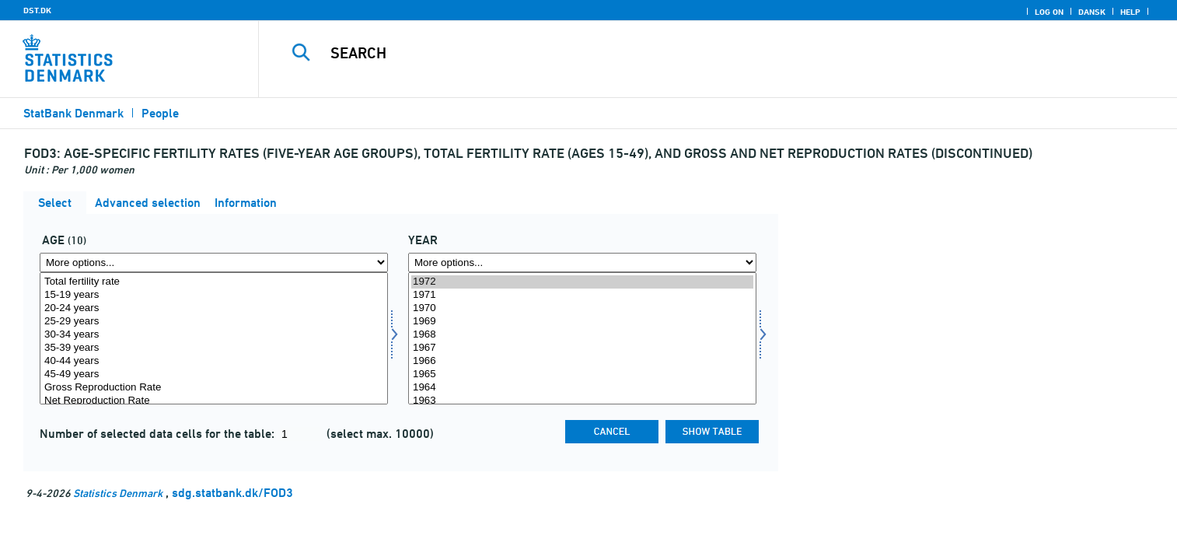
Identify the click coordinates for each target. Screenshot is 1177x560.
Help (1130, 11)
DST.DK (37, 10)
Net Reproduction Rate (214, 401)
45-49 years (214, 374)
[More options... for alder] (214, 262)
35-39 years (214, 348)
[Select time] (582, 338)
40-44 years (214, 361)
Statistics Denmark (117, 492)
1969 (582, 321)
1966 (582, 361)
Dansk (1091, 11)
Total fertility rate (214, 282)
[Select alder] (214, 338)
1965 (582, 374)
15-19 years (214, 295)
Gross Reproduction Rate (214, 387)
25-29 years (214, 321)
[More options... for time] (582, 262)
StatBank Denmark (73, 113)
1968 (582, 334)
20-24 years (214, 308)
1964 (582, 387)
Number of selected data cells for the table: (159, 433)
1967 (582, 348)
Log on (1049, 11)
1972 (582, 282)
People (160, 113)
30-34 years (214, 334)
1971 (582, 295)
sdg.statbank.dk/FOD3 (232, 492)
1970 (582, 308)
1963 (582, 401)
